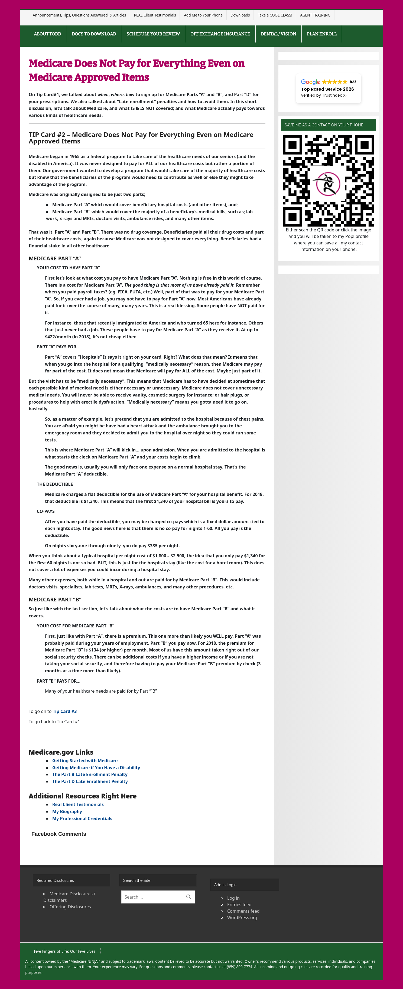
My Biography (67, 811)
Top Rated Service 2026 (327, 89)
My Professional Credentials (82, 818)
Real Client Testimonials (78, 804)
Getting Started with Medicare (85, 761)
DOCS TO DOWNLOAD (94, 34)
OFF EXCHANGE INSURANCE (220, 34)
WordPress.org (242, 918)
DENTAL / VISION (278, 34)
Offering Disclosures (70, 907)
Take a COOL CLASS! (275, 15)
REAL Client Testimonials (155, 15)
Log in (233, 898)
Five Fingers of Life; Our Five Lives (64, 951)
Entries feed (239, 905)
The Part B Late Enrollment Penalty (90, 774)
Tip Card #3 (65, 711)
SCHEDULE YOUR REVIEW (153, 34)
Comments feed (243, 911)
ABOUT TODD (47, 34)
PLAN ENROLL (322, 34)
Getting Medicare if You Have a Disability (96, 768)
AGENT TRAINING (315, 15)
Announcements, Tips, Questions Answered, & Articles (79, 15)
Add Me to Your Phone (203, 15)
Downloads (240, 15)
